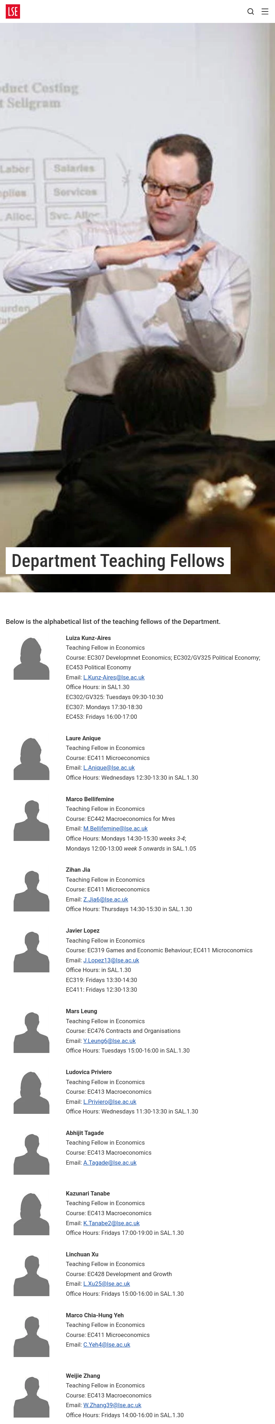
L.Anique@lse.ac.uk (109, 767)
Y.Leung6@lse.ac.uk (109, 1041)
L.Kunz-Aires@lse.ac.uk (114, 677)
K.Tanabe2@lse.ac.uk (111, 1223)
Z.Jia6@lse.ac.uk (105, 899)
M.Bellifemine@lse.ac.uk (115, 828)
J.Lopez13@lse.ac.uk (111, 960)
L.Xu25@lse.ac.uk (106, 1283)
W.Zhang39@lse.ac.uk (112, 1405)
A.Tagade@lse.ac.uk (110, 1162)
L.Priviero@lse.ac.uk (109, 1101)
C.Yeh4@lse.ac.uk (106, 1344)
